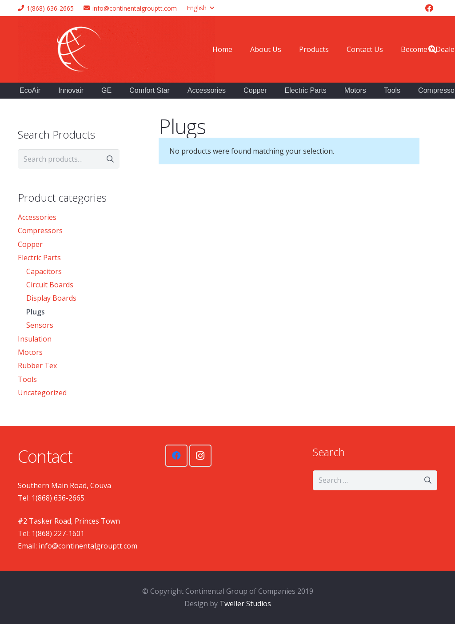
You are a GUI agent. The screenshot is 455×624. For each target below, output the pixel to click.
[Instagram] (200, 456)
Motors (30, 352)
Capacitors (44, 271)
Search (110, 159)
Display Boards (51, 298)
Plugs (35, 312)
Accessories (37, 217)
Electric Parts (39, 257)
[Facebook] (429, 8)
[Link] (116, 49)
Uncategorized (42, 392)
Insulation (35, 339)
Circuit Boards (49, 285)
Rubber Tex (37, 365)
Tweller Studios (245, 603)
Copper (30, 244)
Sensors (39, 325)
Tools (27, 379)
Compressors (40, 230)
